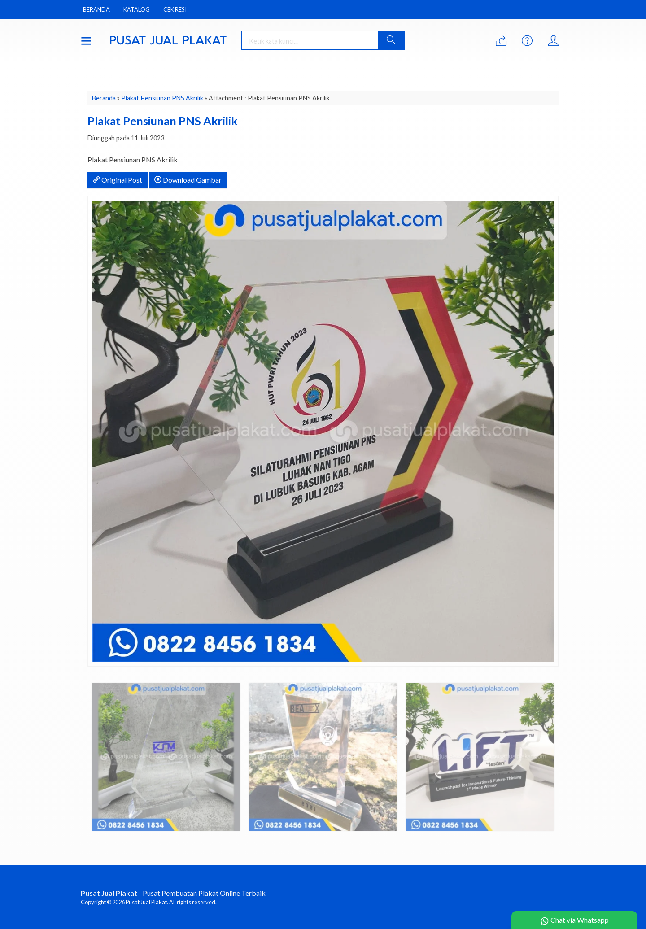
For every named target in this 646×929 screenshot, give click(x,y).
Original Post (117, 179)
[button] (391, 40)
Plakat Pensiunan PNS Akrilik (162, 98)
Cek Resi (175, 9)
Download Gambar (188, 179)
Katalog (136, 9)
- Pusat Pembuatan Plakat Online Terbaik (173, 893)
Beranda (96, 9)
